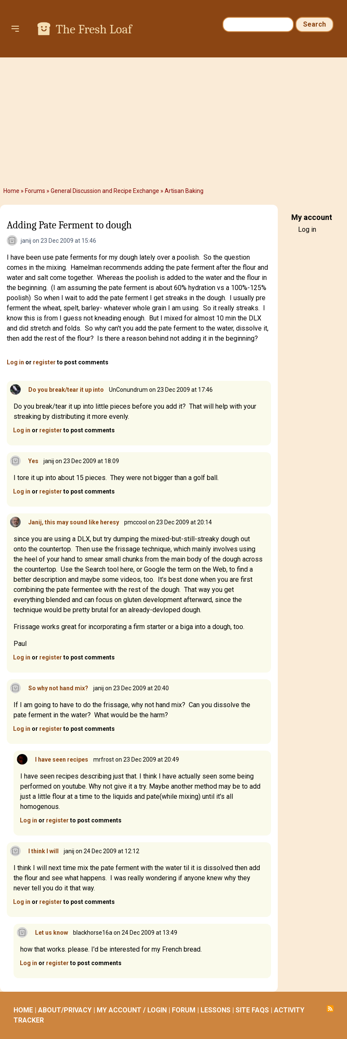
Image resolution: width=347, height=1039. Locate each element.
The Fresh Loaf (94, 29)
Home (11, 190)
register (44, 362)
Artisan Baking (184, 190)
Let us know (51, 932)
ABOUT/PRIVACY (65, 1010)
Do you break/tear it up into (66, 389)
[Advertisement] (173, 121)
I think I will (43, 851)
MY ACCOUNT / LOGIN (132, 1010)
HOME (23, 1010)
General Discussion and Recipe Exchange (105, 190)
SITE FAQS (252, 1010)
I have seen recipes (61, 759)
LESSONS (215, 1010)
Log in (15, 362)
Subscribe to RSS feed (330, 1008)
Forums (35, 190)
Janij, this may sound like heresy (73, 522)
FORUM (183, 1010)
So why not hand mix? (58, 688)
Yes (33, 461)
